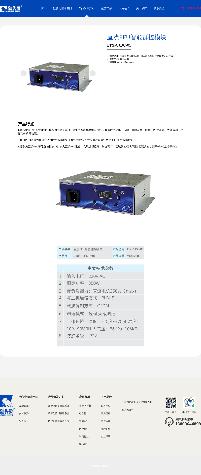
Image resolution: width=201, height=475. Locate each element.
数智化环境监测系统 (58, 421)
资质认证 (105, 421)
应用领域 (124, 8)
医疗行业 (84, 429)
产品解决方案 (87, 8)
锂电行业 (84, 421)
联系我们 (159, 8)
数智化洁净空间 (62, 8)
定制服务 (24, 421)
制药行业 (84, 436)
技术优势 (24, 413)
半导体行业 (85, 405)
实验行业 (84, 444)
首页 (43, 8)
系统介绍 (24, 405)
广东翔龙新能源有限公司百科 (137, 402)
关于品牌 (141, 8)
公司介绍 (105, 405)
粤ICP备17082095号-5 (100, 466)
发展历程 (105, 413)
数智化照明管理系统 (58, 413)
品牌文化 (105, 429)
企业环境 (105, 436)
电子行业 (84, 413)
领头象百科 (127, 409)
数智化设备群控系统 (58, 405)
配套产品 (106, 8)
